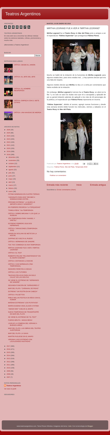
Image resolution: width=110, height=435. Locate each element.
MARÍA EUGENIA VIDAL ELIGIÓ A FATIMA (23, 306)
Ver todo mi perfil (10, 389)
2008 (9, 374)
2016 (9, 349)
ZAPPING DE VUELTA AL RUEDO (20, 238)
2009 (9, 371)
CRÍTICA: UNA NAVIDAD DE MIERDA (27, 112)
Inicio (79, 185)
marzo (11, 185)
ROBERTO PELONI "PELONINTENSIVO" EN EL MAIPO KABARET (24, 257)
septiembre (13, 166)
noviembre (12, 160)
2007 (9, 377)
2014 (9, 355)
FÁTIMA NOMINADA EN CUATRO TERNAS (24, 194)
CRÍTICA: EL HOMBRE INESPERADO (22, 89)
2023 (9, 139)
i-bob (69, 426)
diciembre (12, 157)
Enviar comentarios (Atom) (66, 190)
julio (10, 173)
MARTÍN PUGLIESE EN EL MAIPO (20, 336)
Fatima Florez (59, 167)
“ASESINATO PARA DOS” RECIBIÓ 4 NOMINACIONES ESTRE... (21, 198)
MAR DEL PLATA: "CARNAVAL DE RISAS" (23, 288)
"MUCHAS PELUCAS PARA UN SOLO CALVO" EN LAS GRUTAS (22, 276)
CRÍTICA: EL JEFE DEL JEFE (24, 77)
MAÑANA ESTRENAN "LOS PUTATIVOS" (23, 303)
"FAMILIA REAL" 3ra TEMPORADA (20, 210)
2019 (9, 151)
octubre (11, 163)
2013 (9, 358)
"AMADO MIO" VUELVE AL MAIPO (20, 309)
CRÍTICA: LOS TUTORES (17, 272)
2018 (9, 154)
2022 (9, 142)
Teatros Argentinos (23, 13)
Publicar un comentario (58, 175)
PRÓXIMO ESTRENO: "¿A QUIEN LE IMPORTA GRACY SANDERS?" (21, 203)
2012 (9, 362)
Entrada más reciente (57, 185)
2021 (9, 145)
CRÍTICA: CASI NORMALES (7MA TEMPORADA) (20, 265)
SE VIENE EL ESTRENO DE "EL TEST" (22, 317)
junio (10, 176)
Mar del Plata (70, 167)
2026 (9, 130)
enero (11, 191)
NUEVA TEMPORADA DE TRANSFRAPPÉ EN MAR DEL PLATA (23, 313)
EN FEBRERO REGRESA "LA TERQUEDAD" (24, 207)
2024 (9, 136)
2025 (9, 133)
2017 (9, 346)
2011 (9, 365)
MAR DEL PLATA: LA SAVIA (18, 333)
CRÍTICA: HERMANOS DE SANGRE (21, 241)
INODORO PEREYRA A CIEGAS (20, 269)
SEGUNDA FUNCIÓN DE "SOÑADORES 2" (24, 285)
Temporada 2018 (81, 167)
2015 (9, 352)
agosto (11, 169)
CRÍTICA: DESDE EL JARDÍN (24, 65)
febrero (11, 188)
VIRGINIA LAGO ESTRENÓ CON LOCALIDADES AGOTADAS (20, 340)
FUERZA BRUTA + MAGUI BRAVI (20, 320)
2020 (9, 148)
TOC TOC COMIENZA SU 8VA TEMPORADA (24, 245)
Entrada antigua (98, 185)
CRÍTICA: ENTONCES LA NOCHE (20, 261)
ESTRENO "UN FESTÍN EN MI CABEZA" (23, 291)
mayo (11, 179)
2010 (9, 368)
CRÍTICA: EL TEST (15, 253)
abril (10, 182)
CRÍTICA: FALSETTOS (16, 295)
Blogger (90, 426)
